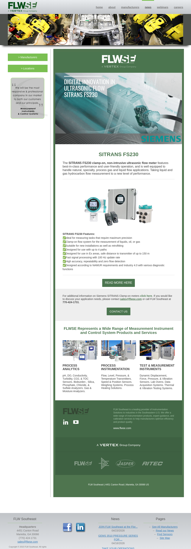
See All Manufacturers (165, 526)
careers (178, 7)
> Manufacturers (27, 57)
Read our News (165, 530)
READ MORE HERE (118, 282)
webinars (162, 7)
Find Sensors (164, 534)
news (148, 7)
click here (146, 295)
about (111, 7)
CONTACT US (118, 311)
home (99, 7)
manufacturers (130, 7)
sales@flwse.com (131, 299)
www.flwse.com (122, 428)
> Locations (27, 68)
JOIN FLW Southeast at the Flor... (118, 526)
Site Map (165, 538)
